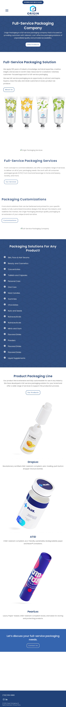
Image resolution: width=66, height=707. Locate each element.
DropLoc (33, 462)
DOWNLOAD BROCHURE (33, 2)
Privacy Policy (17, 705)
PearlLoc (33, 611)
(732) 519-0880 (8, 695)
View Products (33, 44)
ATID (33, 537)
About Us (9, 90)
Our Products (33, 392)
